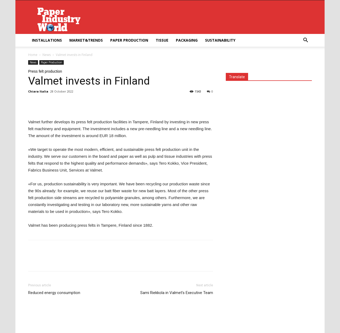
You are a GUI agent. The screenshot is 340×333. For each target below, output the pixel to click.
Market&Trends (86, 40)
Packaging (187, 40)
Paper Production (129, 40)
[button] (305, 40)
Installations (47, 40)
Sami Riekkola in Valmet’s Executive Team (176, 292)
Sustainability (220, 40)
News (46, 54)
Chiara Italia (38, 91)
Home (32, 54)
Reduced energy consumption (54, 292)
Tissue (162, 40)
